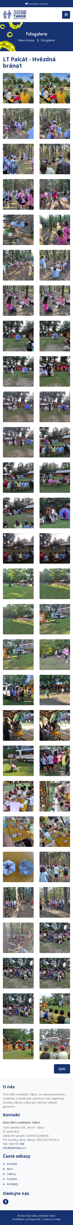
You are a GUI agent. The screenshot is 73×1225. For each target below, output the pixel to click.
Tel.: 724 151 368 (13, 1144)
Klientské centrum (38, 3)
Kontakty (10, 1184)
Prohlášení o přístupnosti (26, 1219)
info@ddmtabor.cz (14, 1148)
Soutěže (10, 1179)
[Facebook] (5, 1201)
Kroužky (10, 1164)
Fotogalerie (48, 40)
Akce (8, 1169)
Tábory (9, 1174)
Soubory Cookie (52, 1219)
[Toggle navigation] (66, 15)
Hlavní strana (26, 40)
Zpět (62, 1069)
